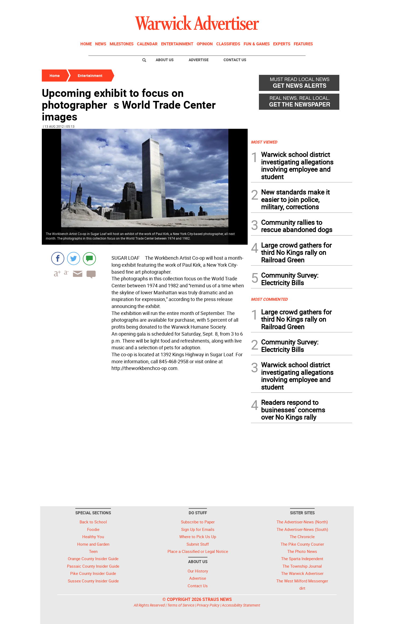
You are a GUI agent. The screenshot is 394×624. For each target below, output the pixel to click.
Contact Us (235, 59)
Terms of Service (180, 605)
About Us (165, 59)
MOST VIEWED (264, 142)
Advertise (199, 59)
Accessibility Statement (241, 605)
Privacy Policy (208, 605)
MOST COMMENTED (269, 299)
